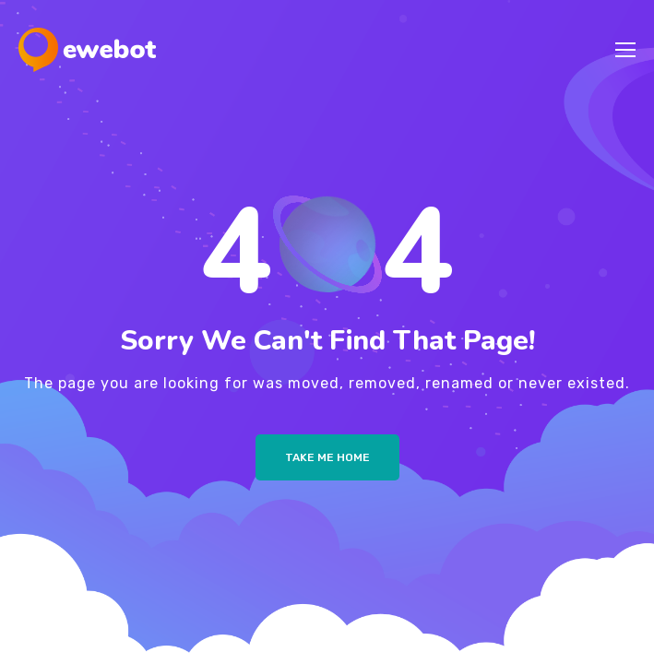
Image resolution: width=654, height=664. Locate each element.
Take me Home (327, 457)
